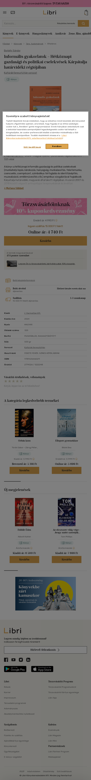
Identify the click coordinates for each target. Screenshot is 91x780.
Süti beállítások (32, 147)
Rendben (57, 146)
